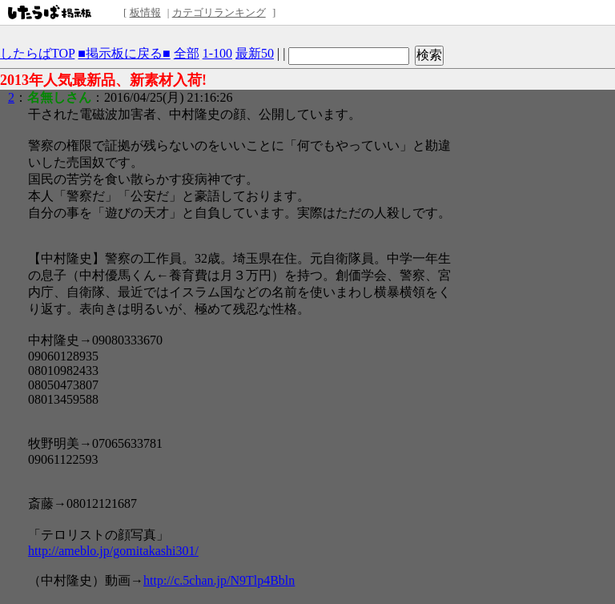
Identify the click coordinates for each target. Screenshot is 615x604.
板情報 (145, 12)
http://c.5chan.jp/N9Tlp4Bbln (219, 580)
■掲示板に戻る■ (124, 53)
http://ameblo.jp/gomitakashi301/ (113, 551)
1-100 (217, 53)
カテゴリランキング (219, 12)
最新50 (254, 53)
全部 (186, 53)
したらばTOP (37, 53)
